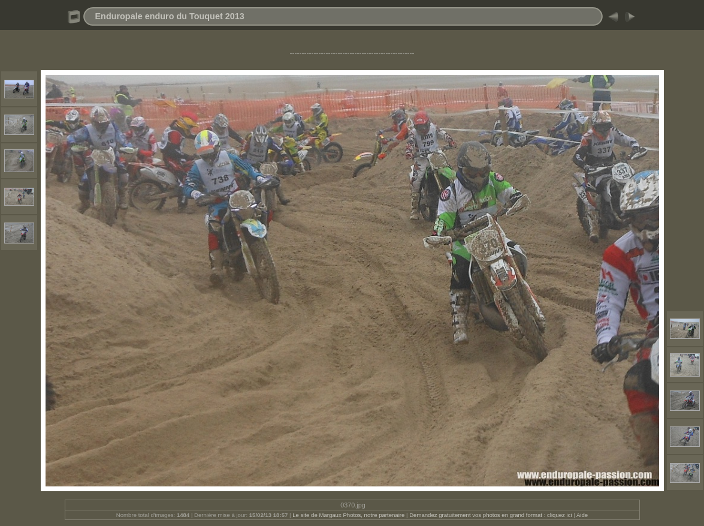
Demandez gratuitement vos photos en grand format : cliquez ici (491, 515)
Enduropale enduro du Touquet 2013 (169, 16)
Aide (582, 515)
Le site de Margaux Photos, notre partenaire (349, 515)
